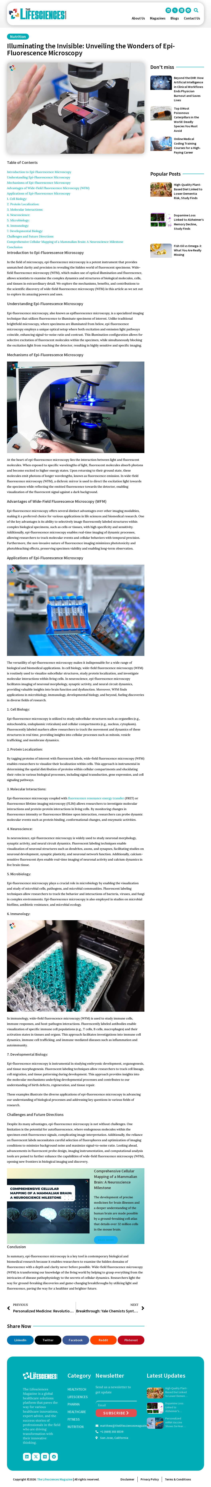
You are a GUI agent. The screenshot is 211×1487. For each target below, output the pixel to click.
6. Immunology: (18, 226)
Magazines (158, 18)
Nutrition (18, 36)
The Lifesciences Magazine (54, 1479)
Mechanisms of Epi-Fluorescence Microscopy (39, 183)
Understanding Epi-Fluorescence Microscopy (39, 177)
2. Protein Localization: (23, 204)
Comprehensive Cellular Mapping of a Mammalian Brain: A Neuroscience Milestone (65, 242)
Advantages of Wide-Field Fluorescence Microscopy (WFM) (48, 188)
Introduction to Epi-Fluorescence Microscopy (39, 172)
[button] (196, 10)
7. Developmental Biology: (25, 231)
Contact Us (192, 18)
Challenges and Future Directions (30, 236)
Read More (106, 1239)
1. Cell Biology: (17, 199)
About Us (138, 18)
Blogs (175, 18)
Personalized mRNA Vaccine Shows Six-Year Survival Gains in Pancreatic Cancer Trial (176, 1422)
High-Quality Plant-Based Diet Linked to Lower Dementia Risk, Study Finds (176, 1392)
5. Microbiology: (18, 220)
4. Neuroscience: (18, 215)
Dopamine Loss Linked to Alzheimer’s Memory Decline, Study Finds (175, 1407)
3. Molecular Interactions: (25, 209)
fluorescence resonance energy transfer (96, 798)
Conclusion (15, 247)
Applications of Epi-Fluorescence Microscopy (39, 193)
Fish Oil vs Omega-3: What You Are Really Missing (188, 250)
